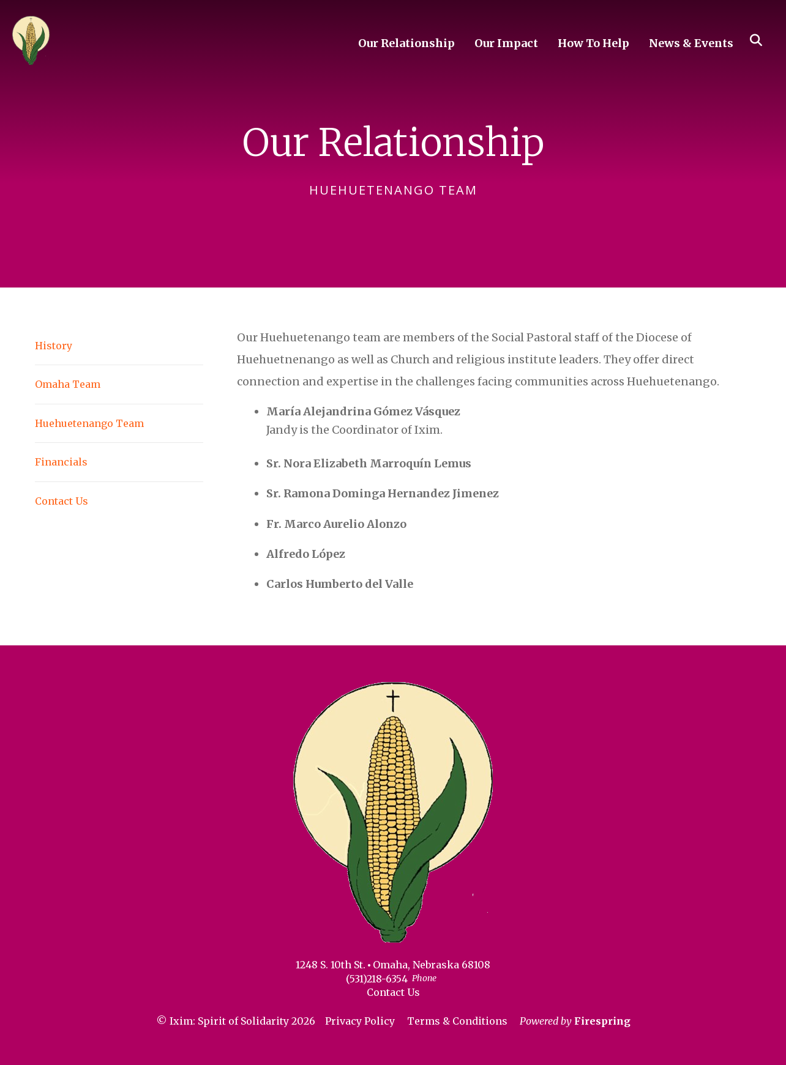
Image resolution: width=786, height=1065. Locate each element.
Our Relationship (406, 43)
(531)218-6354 (377, 979)
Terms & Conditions (457, 1021)
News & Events (691, 43)
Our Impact (506, 43)
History (53, 346)
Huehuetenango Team (89, 423)
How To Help (593, 43)
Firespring (602, 1021)
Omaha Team (67, 384)
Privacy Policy (360, 1021)
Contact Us (61, 501)
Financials (61, 462)
